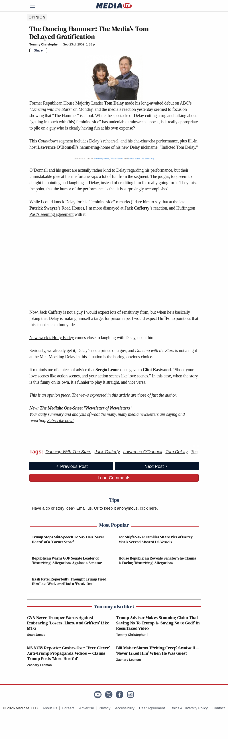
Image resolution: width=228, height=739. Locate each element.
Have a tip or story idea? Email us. (62, 508)
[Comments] (49, 50)
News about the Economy (141, 158)
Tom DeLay (176, 451)
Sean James (36, 634)
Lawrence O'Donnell (142, 451)
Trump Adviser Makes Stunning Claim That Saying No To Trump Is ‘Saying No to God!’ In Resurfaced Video (158, 622)
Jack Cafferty (107, 451)
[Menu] (35, 5)
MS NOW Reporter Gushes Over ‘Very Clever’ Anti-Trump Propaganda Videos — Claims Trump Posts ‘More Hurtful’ (68, 653)
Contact (218, 708)
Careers (68, 708)
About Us (50, 708)
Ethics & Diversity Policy (188, 708)
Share (38, 50)
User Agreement (152, 708)
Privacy (104, 708)
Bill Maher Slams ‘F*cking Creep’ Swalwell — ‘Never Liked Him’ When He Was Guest (158, 650)
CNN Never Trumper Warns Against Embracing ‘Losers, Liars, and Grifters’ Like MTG (68, 622)
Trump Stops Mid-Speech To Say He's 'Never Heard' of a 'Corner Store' (68, 539)
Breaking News (101, 158)
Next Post (156, 466)
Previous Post (72, 466)
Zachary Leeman (39, 665)
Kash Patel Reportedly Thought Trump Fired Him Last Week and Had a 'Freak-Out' (69, 581)
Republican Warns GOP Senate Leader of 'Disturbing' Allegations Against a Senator (67, 560)
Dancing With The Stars (68, 451)
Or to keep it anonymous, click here (125, 508)
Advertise (86, 708)
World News (116, 158)
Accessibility (124, 708)
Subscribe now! (60, 420)
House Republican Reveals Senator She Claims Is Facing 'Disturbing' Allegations (157, 560)
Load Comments (114, 477)
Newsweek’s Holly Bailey (51, 337)
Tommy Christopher (44, 44)
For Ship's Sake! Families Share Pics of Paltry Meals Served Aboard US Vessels (156, 539)
